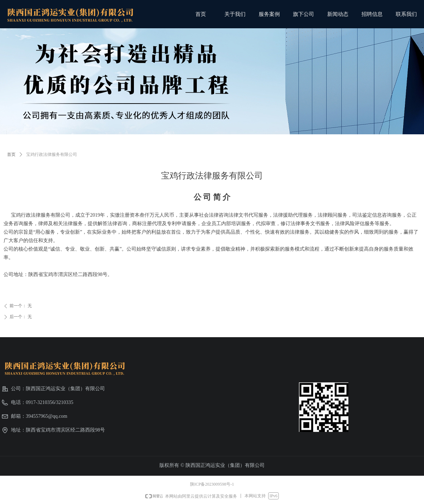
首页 (11, 154)
